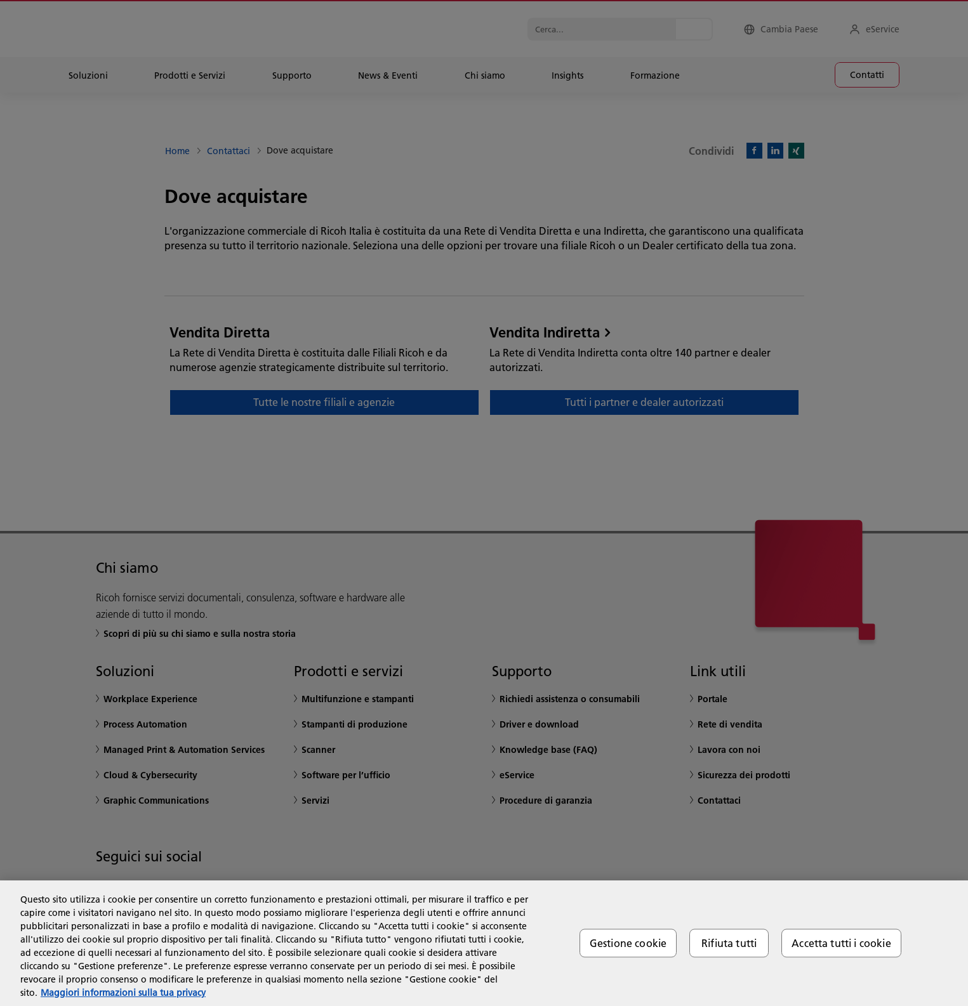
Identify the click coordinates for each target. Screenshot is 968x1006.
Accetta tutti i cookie (841, 943)
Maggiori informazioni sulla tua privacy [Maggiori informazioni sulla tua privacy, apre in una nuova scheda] (123, 992)
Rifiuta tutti (729, 943)
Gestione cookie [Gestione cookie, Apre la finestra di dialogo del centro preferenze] (628, 943)
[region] (484, 943)
